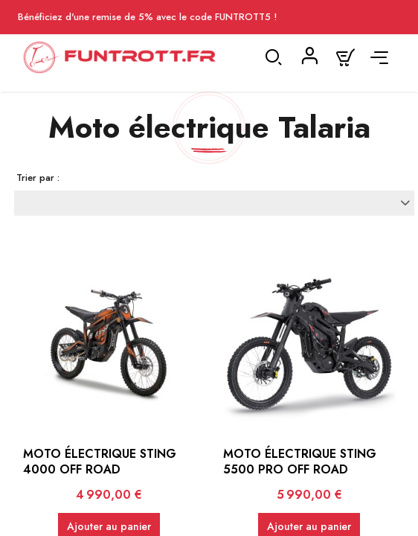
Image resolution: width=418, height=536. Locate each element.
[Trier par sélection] (214, 202)
